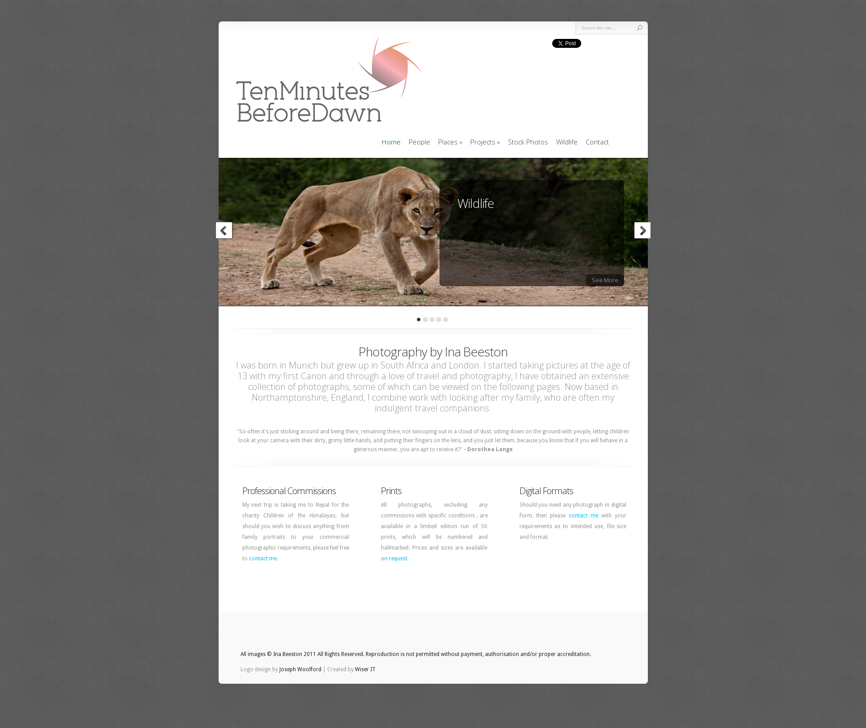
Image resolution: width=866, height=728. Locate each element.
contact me (263, 558)
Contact (597, 141)
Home (391, 141)
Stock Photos (528, 141)
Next (642, 231)
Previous (224, 231)
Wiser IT (365, 669)
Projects (485, 141)
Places (450, 141)
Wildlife (567, 141)
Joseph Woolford (300, 669)
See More (605, 280)
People (419, 141)
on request (394, 558)
